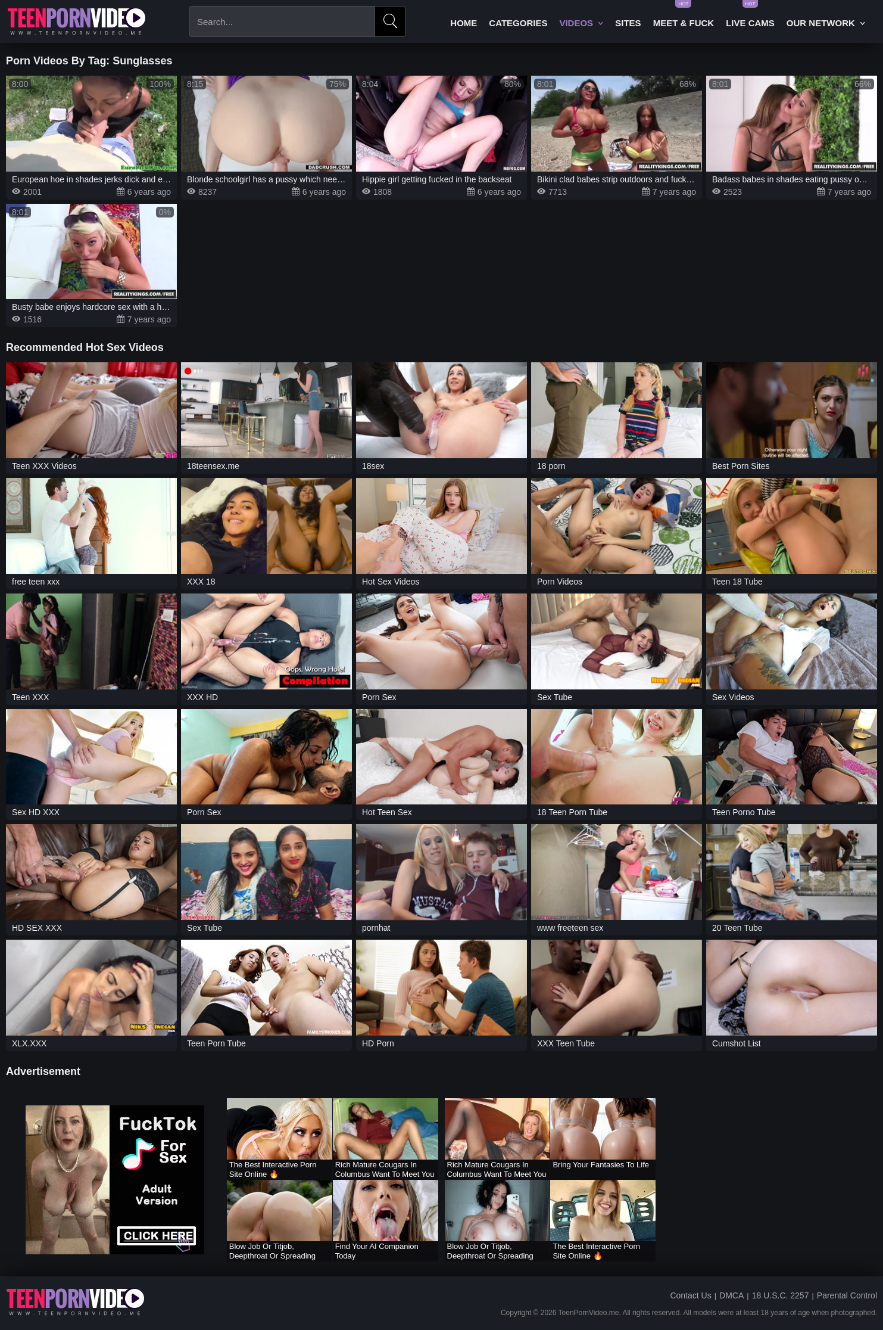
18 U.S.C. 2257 (780, 1295)
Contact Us (690, 1295)
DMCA (731, 1295)
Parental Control (847, 1295)
